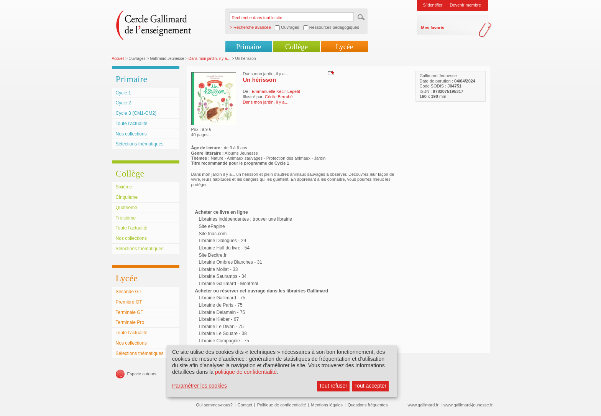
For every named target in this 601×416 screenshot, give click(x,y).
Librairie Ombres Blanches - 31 (230, 262)
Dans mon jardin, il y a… (210, 58)
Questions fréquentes (368, 405)
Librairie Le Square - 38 (223, 333)
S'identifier (433, 5)
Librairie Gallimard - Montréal (228, 283)
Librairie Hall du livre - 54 (224, 248)
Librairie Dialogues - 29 (222, 240)
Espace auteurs (141, 373)
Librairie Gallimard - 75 (222, 297)
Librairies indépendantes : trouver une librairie (245, 219)
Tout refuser (333, 386)
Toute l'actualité (132, 123)
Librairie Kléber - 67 (219, 319)
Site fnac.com (213, 233)
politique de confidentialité (246, 372)
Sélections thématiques (140, 144)
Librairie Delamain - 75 (222, 312)
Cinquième (127, 197)
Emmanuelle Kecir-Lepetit (276, 91)
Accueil (118, 58)
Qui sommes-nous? (214, 405)
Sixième (124, 187)
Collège (296, 47)
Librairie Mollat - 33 (218, 269)
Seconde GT (129, 291)
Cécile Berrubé (279, 96)
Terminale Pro (130, 322)
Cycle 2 (123, 103)
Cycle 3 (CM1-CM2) (136, 113)
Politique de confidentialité (281, 405)
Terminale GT (130, 312)
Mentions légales (327, 405)
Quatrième (126, 207)
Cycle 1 (123, 93)
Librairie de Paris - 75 (221, 305)
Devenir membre (465, 5)
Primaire (248, 47)
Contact (245, 405)
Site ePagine (212, 226)
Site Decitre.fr (213, 255)
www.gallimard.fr (423, 405)
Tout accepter (370, 386)
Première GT (129, 302)
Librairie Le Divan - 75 (221, 326)
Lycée (344, 47)
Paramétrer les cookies (199, 386)
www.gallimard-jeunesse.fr (468, 405)
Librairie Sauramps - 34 (223, 276)
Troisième (126, 218)
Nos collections (131, 134)
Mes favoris (433, 27)
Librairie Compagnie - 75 (224, 340)
